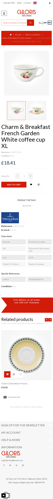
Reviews (27, 206)
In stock (5, 230)
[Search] (17, 22)
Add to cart (14, 184)
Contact (27, 3)
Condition (5, 156)
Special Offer (9, 3)
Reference (5, 152)
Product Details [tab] (26, 200)
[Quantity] (24, 176)
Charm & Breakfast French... (14, 383)
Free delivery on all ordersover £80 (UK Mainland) (26, 301)
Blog (19, 3)
